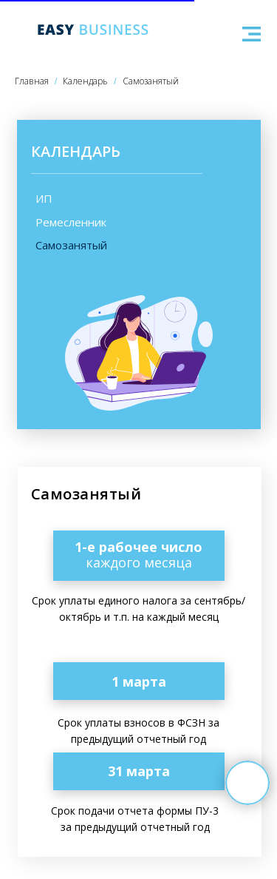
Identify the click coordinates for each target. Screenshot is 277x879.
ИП (43, 198)
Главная (32, 81)
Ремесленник (70, 222)
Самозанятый (151, 81)
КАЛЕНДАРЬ (75, 151)
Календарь (85, 81)
